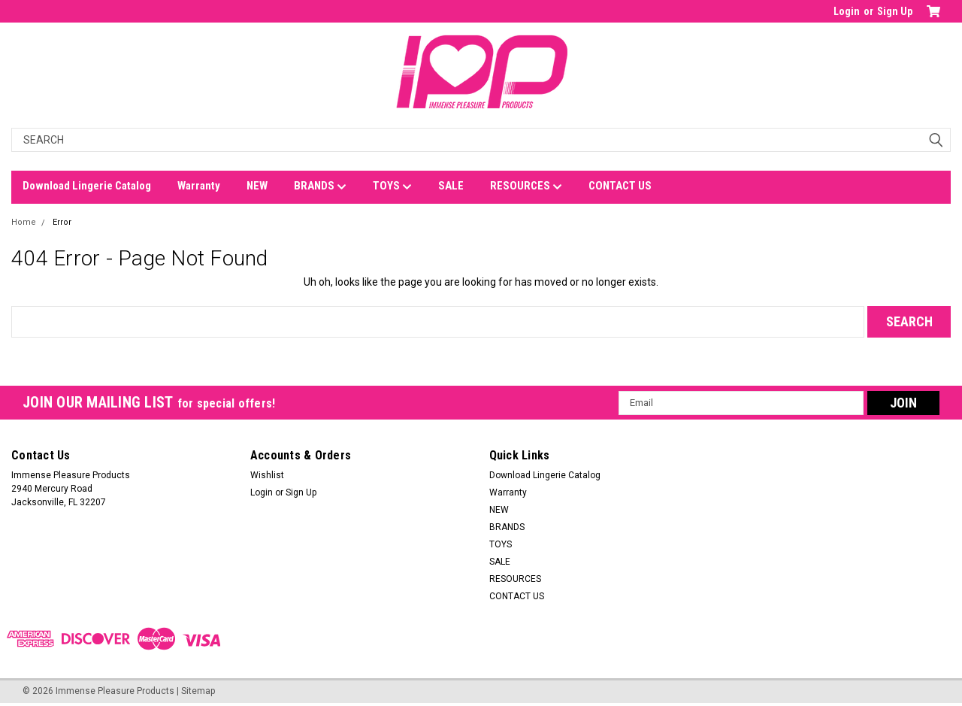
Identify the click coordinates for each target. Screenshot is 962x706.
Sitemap (198, 691)
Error (62, 222)
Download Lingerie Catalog (87, 185)
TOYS (392, 186)
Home (23, 222)
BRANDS (320, 186)
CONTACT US (620, 185)
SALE (451, 185)
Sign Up (894, 11)
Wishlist (267, 475)
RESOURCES (526, 186)
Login (846, 11)
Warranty (198, 185)
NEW (257, 185)
